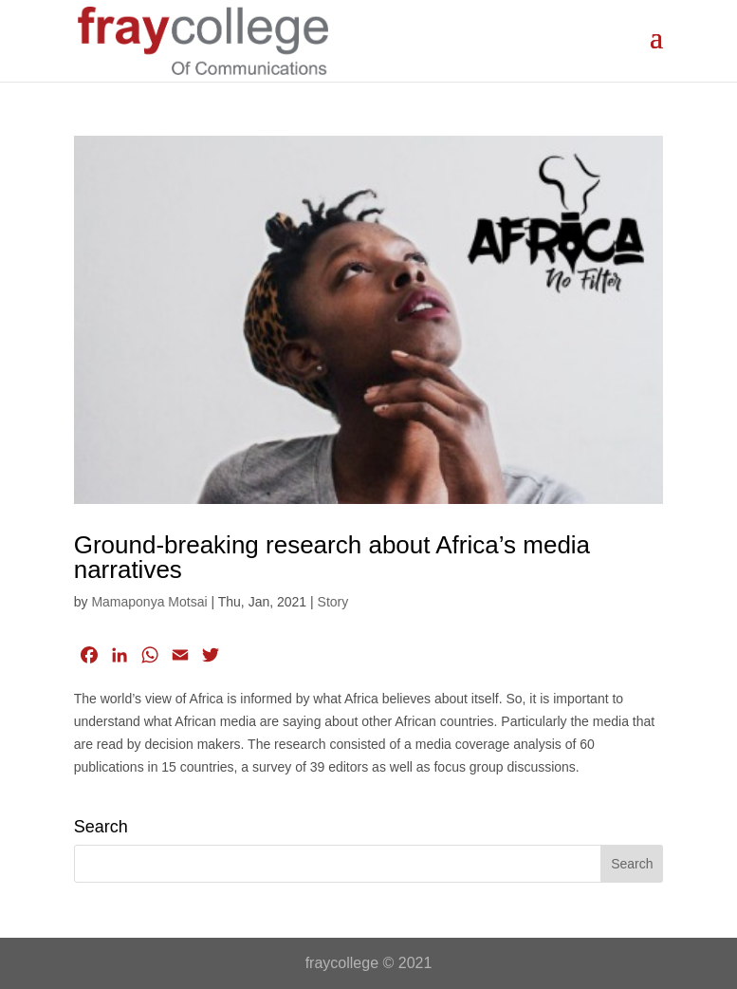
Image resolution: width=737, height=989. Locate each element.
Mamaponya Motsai (149, 601)
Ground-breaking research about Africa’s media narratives (332, 557)
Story (333, 601)
